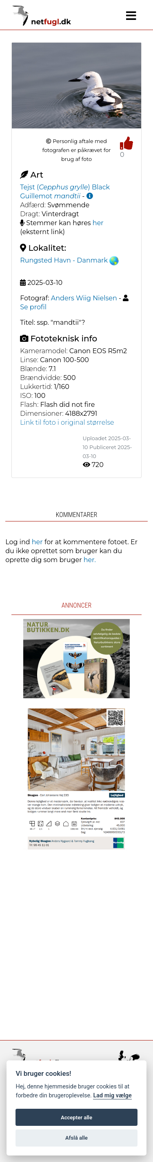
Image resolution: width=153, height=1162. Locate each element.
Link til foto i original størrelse (67, 422)
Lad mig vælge (112, 1095)
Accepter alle (76, 1117)
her (98, 223)
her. (90, 560)
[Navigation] (131, 16)
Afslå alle (76, 1138)
